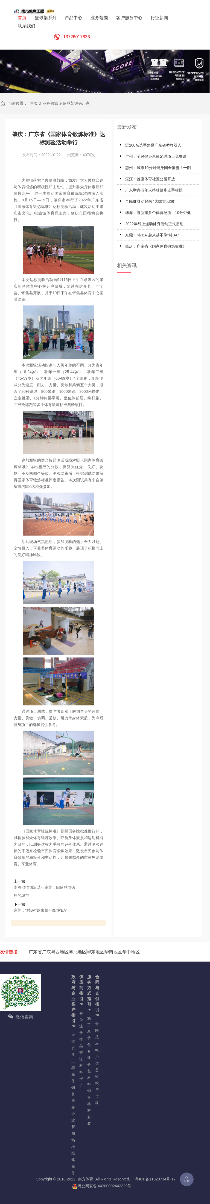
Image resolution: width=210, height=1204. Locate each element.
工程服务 (72, 1071)
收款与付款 (96, 1089)
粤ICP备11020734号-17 (155, 1179)
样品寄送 (80, 1049)
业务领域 (50, 103)
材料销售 (88, 1087)
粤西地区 (60, 952)
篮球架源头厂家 (76, 103)
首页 (34, 103)
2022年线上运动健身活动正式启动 (154, 224)
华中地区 (131, 952)
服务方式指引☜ (88, 993)
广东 (46, 952)
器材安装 (88, 1114)
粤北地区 (77, 952)
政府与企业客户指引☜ (72, 1001)
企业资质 (72, 1045)
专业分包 (88, 1061)
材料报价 (80, 1075)
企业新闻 (72, 1124)
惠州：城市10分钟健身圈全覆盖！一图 (158, 167)
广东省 (35, 952)
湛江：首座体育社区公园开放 (150, 179)
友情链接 (9, 952)
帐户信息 (96, 1060)
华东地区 (95, 952)
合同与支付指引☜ (96, 995)
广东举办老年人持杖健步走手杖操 (154, 190)
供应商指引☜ (80, 990)
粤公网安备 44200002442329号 (102, 1186)
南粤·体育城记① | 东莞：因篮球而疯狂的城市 (44, 891)
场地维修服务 (72, 1156)
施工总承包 (88, 1031)
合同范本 (96, 1034)
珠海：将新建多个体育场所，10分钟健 (158, 212)
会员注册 (80, 1023)
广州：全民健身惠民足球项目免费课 (155, 156)
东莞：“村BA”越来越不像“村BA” (40, 910)
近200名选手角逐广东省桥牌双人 (153, 145)
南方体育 (85, 1179)
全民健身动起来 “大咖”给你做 (150, 201)
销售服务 (72, 1097)
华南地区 (113, 952)
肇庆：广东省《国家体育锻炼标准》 (155, 246)
